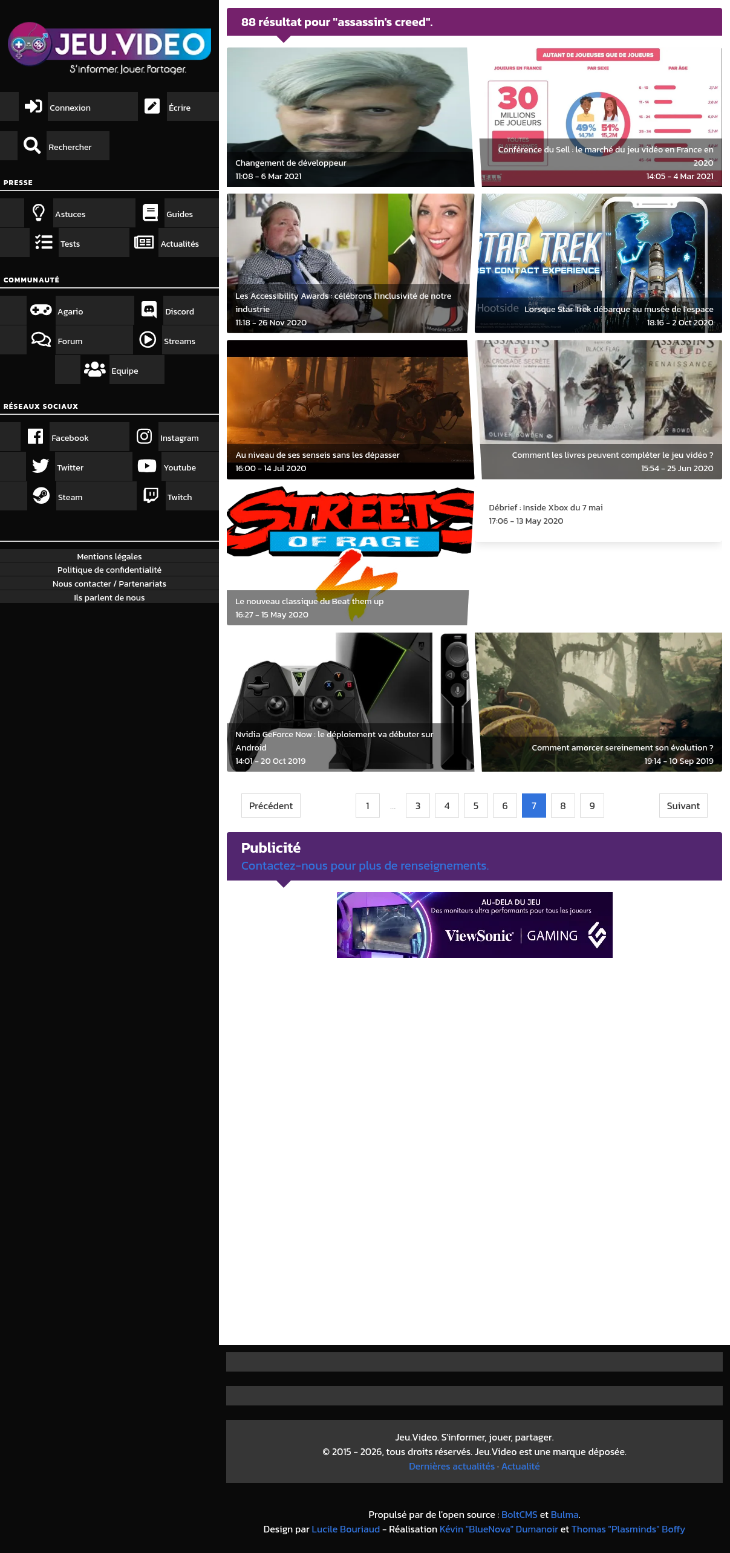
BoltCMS (519, 1514)
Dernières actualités (452, 1466)
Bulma (565, 1514)
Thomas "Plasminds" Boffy (629, 1529)
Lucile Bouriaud (346, 1529)
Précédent (271, 805)
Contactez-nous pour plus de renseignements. (365, 865)
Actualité (520, 1466)
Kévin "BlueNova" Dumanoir (499, 1529)
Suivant (683, 805)
